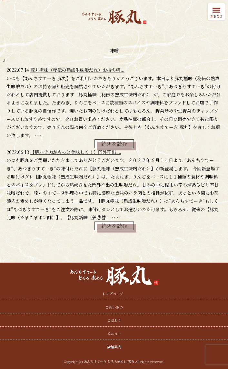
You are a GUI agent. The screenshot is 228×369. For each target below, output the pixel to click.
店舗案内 (114, 346)
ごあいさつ (114, 306)
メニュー (114, 333)
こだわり (114, 320)
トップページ (112, 293)
